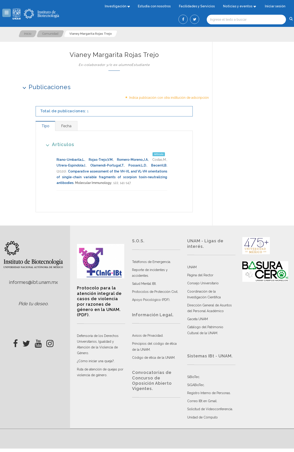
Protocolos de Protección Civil (155, 292)
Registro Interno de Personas (208, 393)
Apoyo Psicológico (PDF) (151, 300)
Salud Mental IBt (144, 283)
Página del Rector (200, 275)
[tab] (45, 126)
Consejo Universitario (203, 283)
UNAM (192, 267)
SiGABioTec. (196, 385)
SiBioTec (193, 377)
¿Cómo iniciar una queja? (95, 361)
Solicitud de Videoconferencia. (210, 409)
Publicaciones (45, 87)
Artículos (58, 144)
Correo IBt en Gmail (202, 401)
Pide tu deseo (33, 303)
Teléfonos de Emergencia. (151, 262)
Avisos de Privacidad (147, 335)
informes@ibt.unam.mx (33, 282)
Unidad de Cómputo (202, 417)
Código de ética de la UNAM (153, 357)
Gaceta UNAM (197, 319)
